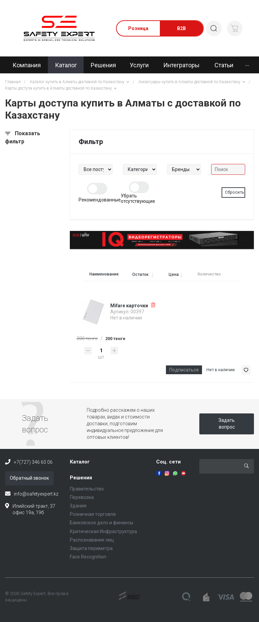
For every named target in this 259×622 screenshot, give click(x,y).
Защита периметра (91, 548)
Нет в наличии (220, 369)
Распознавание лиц (92, 540)
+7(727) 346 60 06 (33, 462)
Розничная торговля (93, 514)
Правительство (87, 489)
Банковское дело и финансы (101, 522)
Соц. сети (168, 461)
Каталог (80, 461)
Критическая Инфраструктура (103, 531)
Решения (81, 477)
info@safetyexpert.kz (36, 494)
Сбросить (234, 192)
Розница (138, 28)
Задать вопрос (227, 423)
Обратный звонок (29, 478)
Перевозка (82, 497)
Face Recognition (88, 556)
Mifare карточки (129, 305)
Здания (78, 505)
